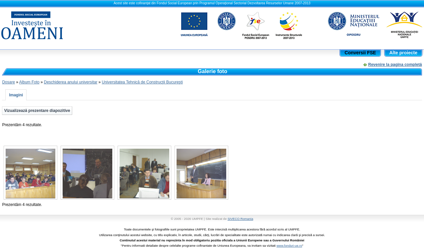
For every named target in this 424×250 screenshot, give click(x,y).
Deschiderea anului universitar (70, 82)
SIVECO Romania (240, 219)
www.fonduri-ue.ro (289, 245)
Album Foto (29, 82)
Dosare (8, 82)
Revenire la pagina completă (395, 64)
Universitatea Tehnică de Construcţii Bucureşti (142, 82)
